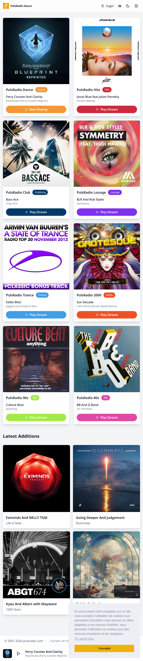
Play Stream (107, 109)
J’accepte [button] (104, 648)
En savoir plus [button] (84, 638)
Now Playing (36, 109)
